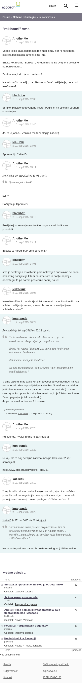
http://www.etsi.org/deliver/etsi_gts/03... (25, 469)
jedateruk (19, 289)
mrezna (8, 587)
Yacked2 (18, 478)
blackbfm (19, 213)
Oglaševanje (50, 671)
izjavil (43, 175)
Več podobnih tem (10, 654)
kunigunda (20, 318)
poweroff (8, 641)
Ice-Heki (18, 142)
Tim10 (7, 600)
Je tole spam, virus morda (21, 597)
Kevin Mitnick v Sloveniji (20, 638)
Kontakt (7, 677)
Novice (18, 620)
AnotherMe (20, 38)
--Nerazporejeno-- (34, 645)
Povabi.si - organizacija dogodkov (26, 625)
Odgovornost (10, 671)
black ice (19, 95)
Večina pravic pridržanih (56, 664)
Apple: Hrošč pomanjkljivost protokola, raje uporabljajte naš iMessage (32, 611)
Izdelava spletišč (24, 591)
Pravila (7, 664)
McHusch (9, 616)
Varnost (28, 620)
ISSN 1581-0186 (52, 677)
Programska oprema (26, 604)
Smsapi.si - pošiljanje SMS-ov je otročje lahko (33, 584)
